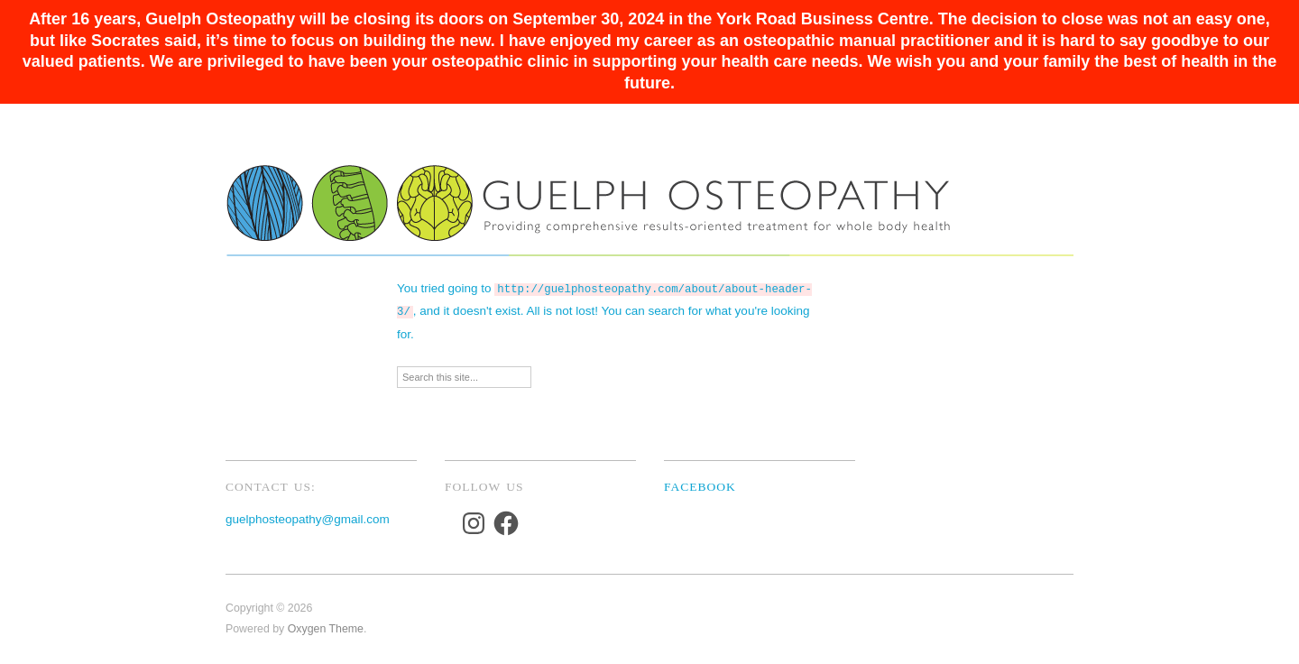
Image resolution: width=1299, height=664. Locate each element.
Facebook (700, 483)
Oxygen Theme (326, 625)
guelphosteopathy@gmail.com (308, 515)
